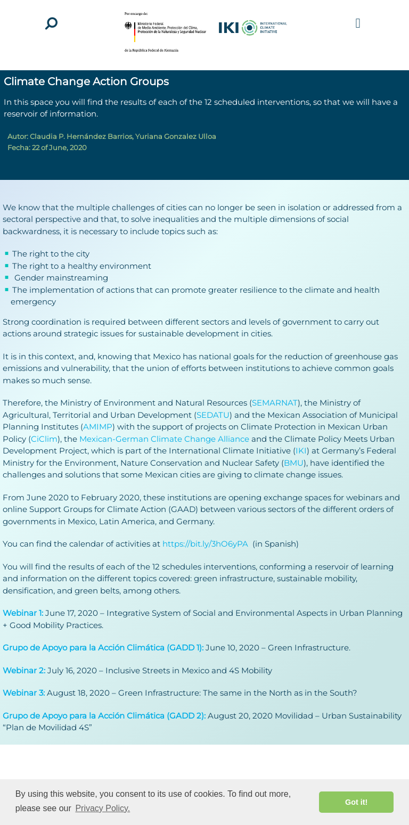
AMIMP (97, 427)
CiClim (44, 439)
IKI (301, 451)
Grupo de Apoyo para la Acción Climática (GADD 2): (105, 716)
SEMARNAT (275, 403)
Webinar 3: (24, 693)
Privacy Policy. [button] (102, 808)
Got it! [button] (356, 802)
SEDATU (213, 415)
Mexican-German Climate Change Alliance (163, 439)
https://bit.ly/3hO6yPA (207, 544)
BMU (294, 463)
